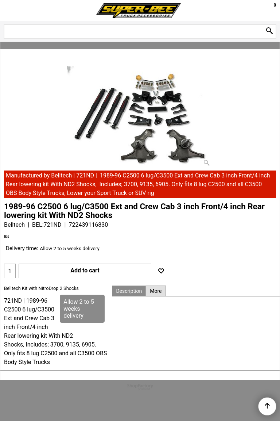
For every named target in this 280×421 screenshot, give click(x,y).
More (156, 291)
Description (129, 291)
